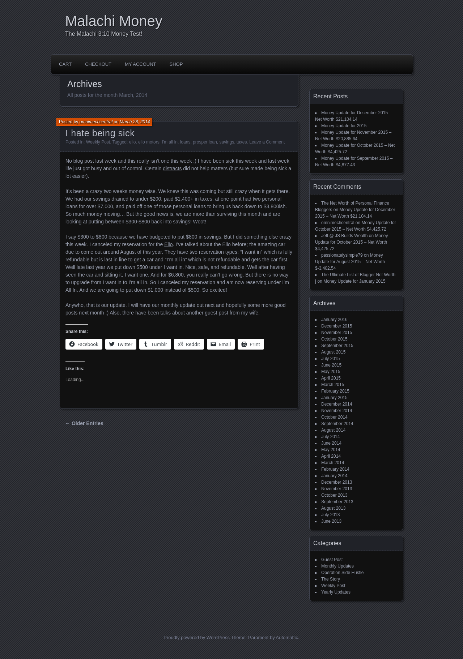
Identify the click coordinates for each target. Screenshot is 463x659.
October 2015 (334, 339)
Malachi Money (113, 21)
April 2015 (331, 378)
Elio (168, 244)
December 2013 (336, 482)
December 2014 (336, 404)
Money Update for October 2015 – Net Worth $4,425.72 (351, 242)
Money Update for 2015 (343, 125)
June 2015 (331, 365)
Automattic (287, 637)
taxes (242, 142)
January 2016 (334, 319)
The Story (330, 579)
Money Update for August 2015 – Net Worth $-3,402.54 (350, 262)
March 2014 (332, 462)
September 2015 (337, 345)
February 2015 (335, 391)
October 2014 (334, 417)
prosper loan (205, 142)
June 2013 (331, 521)
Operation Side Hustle (342, 572)
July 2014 (330, 436)
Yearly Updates (336, 592)
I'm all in (170, 142)
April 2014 (331, 456)
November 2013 (336, 488)
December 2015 (336, 326)
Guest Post (332, 559)
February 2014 (335, 469)
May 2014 (330, 449)
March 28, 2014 (135, 121)
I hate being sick (100, 133)
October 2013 (334, 495)
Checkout (98, 64)
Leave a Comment (267, 142)
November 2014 (336, 410)
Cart (65, 64)
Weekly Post (98, 142)
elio (132, 142)
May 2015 (330, 371)
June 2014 (331, 443)
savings (226, 142)
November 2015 (336, 332)
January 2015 (334, 397)
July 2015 (330, 358)
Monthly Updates (337, 566)
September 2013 (337, 501)
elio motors (149, 142)
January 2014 (334, 475)
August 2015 (333, 352)
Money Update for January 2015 (354, 281)
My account (140, 64)
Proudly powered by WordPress (196, 637)
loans (185, 142)
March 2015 (332, 384)
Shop (176, 64)
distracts (172, 168)
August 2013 (333, 508)
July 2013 (330, 514)
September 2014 (337, 423)
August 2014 (333, 430)
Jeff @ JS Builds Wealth (344, 235)
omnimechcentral (96, 121)
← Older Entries (84, 423)
